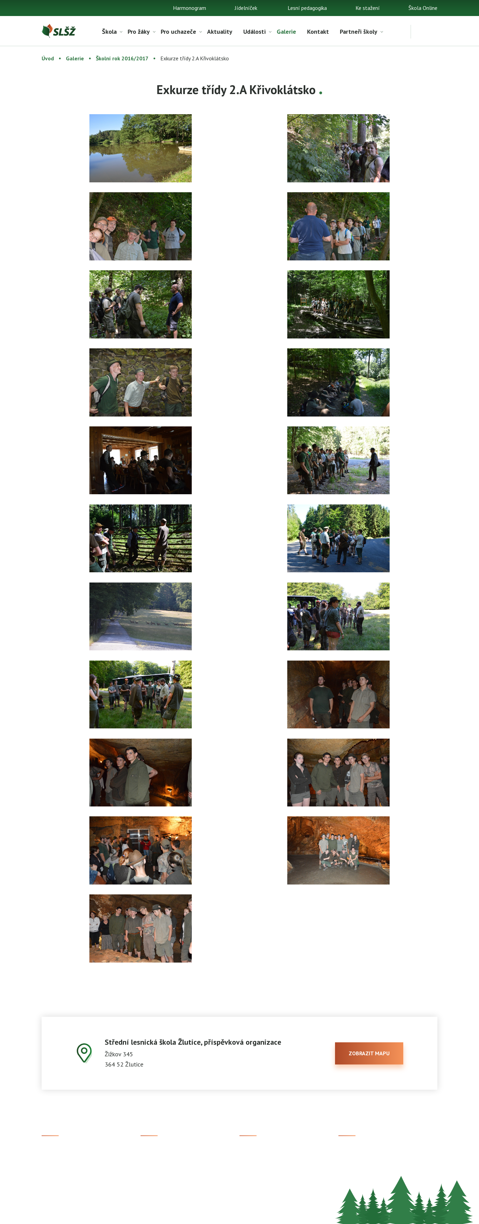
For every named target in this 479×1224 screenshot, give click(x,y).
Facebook (349, 1151)
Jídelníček (246, 7)
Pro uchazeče (178, 31)
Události (254, 31)
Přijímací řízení (158, 1151)
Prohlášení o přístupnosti (260, 1214)
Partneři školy (358, 31)
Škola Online (422, 7)
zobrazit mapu (369, 1053)
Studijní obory (156, 1162)
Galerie (286, 31)
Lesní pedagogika (307, 7)
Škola (109, 31)
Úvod (48, 58)
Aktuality (219, 31)
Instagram (350, 1162)
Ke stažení (367, 7)
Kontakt (318, 31)
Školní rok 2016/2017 (122, 58)
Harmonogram (189, 7)
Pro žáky (139, 31)
